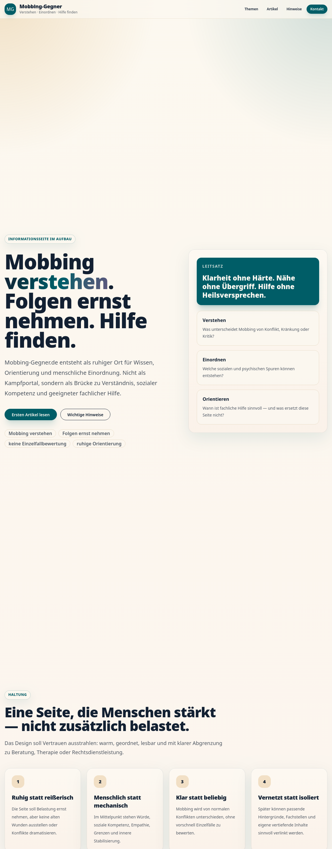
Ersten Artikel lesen (31, 414)
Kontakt (317, 9)
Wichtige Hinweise (85, 414)
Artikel (272, 9)
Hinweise (294, 9)
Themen (251, 9)
